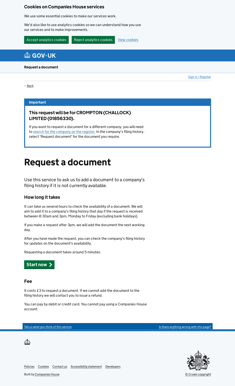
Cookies (43, 366)
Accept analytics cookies (46, 39)
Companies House (47, 374)
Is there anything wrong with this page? (185, 327)
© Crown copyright (198, 374)
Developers (113, 366)
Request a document (41, 67)
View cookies (128, 40)
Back (30, 86)
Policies (29, 366)
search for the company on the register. (64, 131)
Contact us (59, 366)
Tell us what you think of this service (48, 327)
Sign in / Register (199, 77)
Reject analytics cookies (93, 39)
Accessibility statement (86, 366)
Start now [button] (39, 264)
